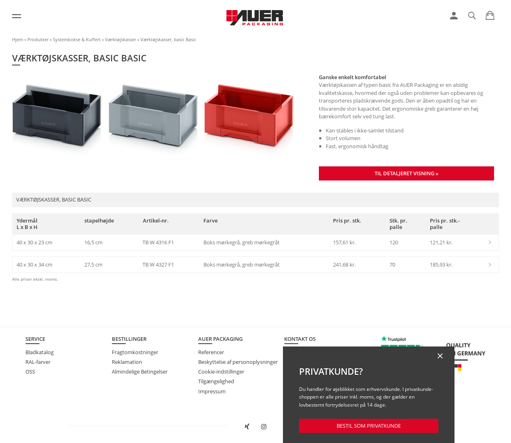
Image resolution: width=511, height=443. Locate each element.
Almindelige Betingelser (140, 371)
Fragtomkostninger (135, 352)
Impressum (212, 391)
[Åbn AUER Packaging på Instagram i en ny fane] (263, 427)
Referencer (211, 352)
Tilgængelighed (216, 381)
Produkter (37, 39)
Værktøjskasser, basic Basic (168, 39)
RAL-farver (37, 361)
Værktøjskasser (120, 39)
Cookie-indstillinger (221, 371)
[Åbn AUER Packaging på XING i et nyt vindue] (247, 427)
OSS (30, 371)
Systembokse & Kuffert (77, 39)
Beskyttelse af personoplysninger (238, 361)
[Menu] (16, 16)
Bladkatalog (39, 352)
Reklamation (127, 361)
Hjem (17, 39)
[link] (454, 15)
